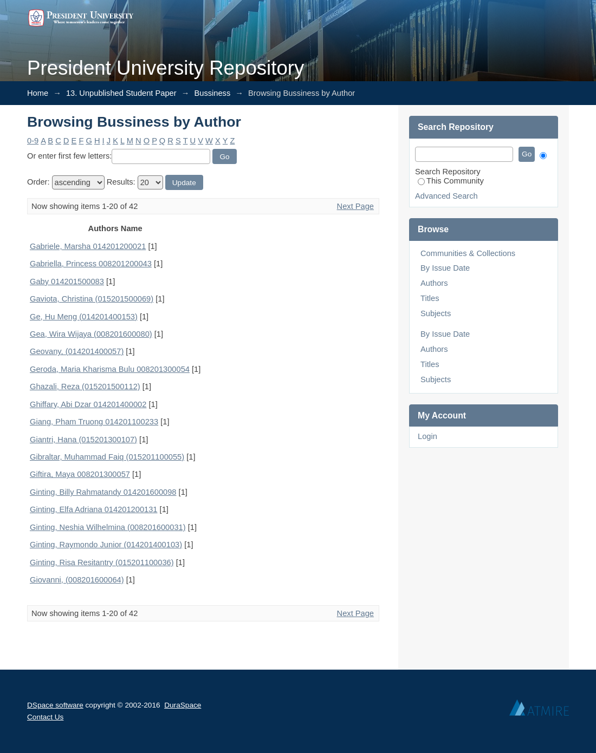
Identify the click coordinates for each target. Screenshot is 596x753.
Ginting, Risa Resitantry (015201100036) (102, 562)
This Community (451, 180)
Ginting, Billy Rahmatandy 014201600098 (103, 492)
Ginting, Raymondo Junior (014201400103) (106, 544)
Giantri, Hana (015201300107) (83, 439)
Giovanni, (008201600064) (77, 579)
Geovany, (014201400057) (77, 351)
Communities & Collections (467, 253)
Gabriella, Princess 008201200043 (91, 263)
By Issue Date (445, 268)
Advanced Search (446, 196)
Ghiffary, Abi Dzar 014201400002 (88, 404)
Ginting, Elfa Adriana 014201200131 (94, 509)
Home (37, 93)
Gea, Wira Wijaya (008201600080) (91, 334)
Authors (434, 283)
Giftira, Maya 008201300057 (80, 474)
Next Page (355, 206)
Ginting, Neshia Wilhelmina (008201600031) (108, 527)
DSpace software (55, 705)
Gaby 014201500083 (67, 281)
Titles (429, 298)
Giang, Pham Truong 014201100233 (94, 421)
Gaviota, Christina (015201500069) (91, 298)
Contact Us (45, 717)
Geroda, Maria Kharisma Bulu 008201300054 (110, 369)
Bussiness (212, 93)
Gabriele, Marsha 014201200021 (88, 246)
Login (427, 436)
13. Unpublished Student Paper (121, 93)
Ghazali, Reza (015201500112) (85, 386)
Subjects (435, 313)
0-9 (32, 140)
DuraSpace (182, 705)
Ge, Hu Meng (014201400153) (84, 316)
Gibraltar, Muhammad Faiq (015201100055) (107, 457)
